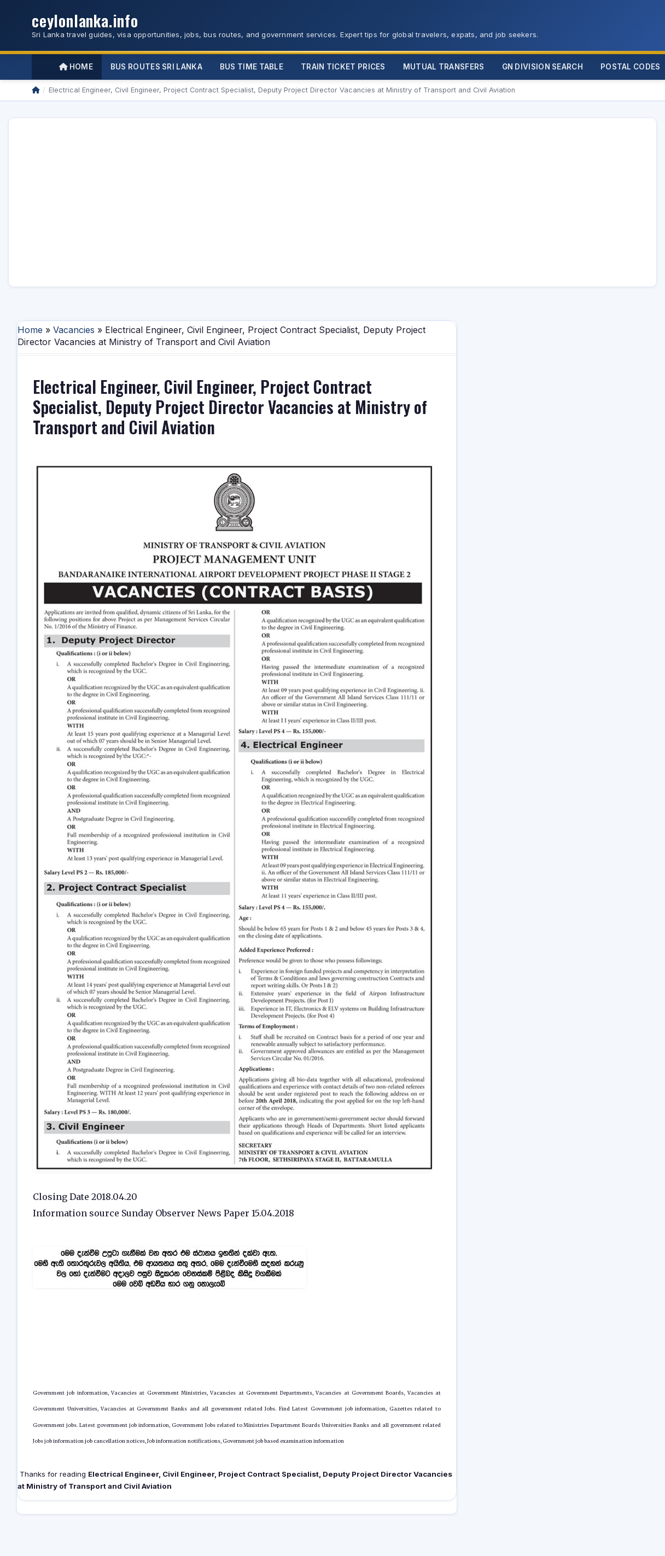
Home (76, 66)
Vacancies (74, 329)
